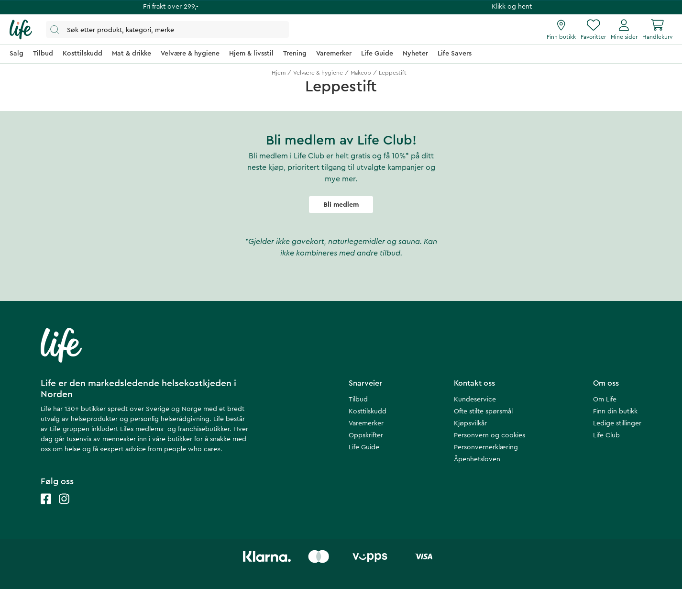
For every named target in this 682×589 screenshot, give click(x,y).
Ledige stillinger (617, 423)
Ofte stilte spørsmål (483, 411)
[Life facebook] (46, 508)
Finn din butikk (615, 411)
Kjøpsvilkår (470, 423)
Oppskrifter (366, 435)
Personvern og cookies (489, 435)
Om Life (604, 399)
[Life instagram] (64, 508)
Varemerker (366, 423)
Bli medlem (341, 204)
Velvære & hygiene (318, 73)
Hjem (279, 73)
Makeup (361, 73)
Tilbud (358, 399)
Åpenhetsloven (477, 459)
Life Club (606, 435)
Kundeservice (475, 399)
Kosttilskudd (367, 411)
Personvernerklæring (486, 447)
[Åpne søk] (167, 29)
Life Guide (364, 447)
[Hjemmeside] (21, 30)
